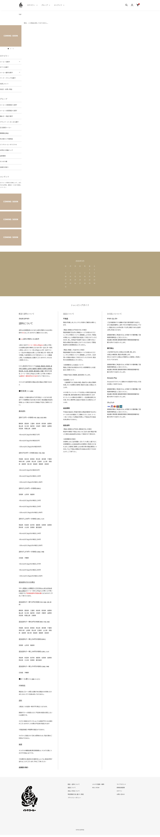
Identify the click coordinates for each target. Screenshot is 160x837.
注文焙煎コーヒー (5, 127)
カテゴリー (31, 5)
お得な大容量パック (6, 150)
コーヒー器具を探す (6, 72)
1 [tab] (8, 48)
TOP (20, 14)
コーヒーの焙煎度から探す (8, 111)
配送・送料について (74, 784)
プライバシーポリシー (74, 798)
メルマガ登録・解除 (98, 784)
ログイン (119, 791)
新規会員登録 (121, 787)
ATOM (97, 787)
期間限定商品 (4, 133)
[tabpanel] (10, 36)
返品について (72, 787)
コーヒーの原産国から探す (8, 105)
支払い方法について (74, 791)
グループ (44, 5)
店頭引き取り (4, 167)
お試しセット (4, 84)
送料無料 (3, 156)
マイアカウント (121, 784)
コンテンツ (58, 5)
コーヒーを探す (5, 62)
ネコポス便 (3, 161)
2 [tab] (10, 48)
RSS (93, 787)
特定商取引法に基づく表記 (76, 794)
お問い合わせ (121, 794)
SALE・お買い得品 (6, 89)
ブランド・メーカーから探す (9, 122)
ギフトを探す (4, 67)
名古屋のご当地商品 (6, 139)
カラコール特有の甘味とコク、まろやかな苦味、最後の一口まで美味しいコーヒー (10, 185)
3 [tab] (13, 48)
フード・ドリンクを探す (8, 78)
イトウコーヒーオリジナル (8, 144)
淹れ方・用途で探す (6, 116)
